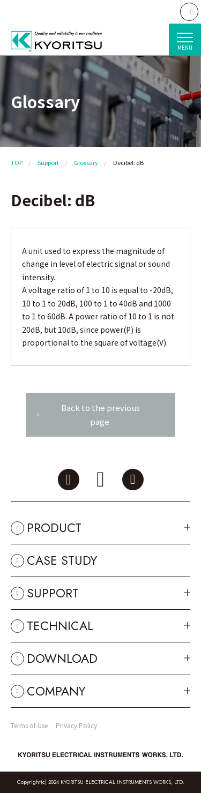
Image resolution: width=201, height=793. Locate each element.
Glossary (86, 162)
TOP (17, 162)
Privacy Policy (76, 725)
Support (48, 162)
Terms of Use (29, 725)
